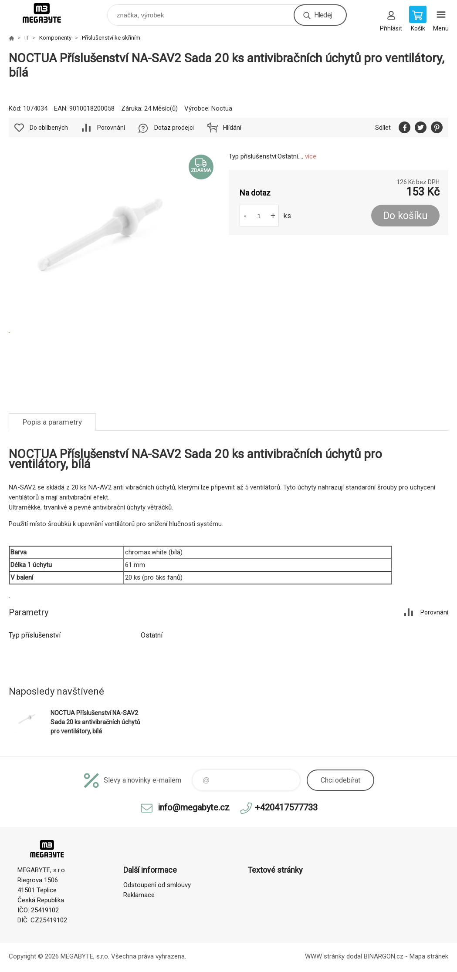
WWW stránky (325, 956)
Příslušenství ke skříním (111, 37)
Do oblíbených (49, 127)
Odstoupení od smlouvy (157, 885)
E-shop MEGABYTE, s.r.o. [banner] (47, 13)
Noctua (221, 108)
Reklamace (139, 895)
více (310, 156)
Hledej (323, 15)
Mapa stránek (429, 956)
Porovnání (111, 127)
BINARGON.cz (383, 956)
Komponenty (55, 37)
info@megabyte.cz (194, 807)
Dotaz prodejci (174, 127)
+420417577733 (286, 807)
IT (26, 37)
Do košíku (405, 216)
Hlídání (232, 127)
